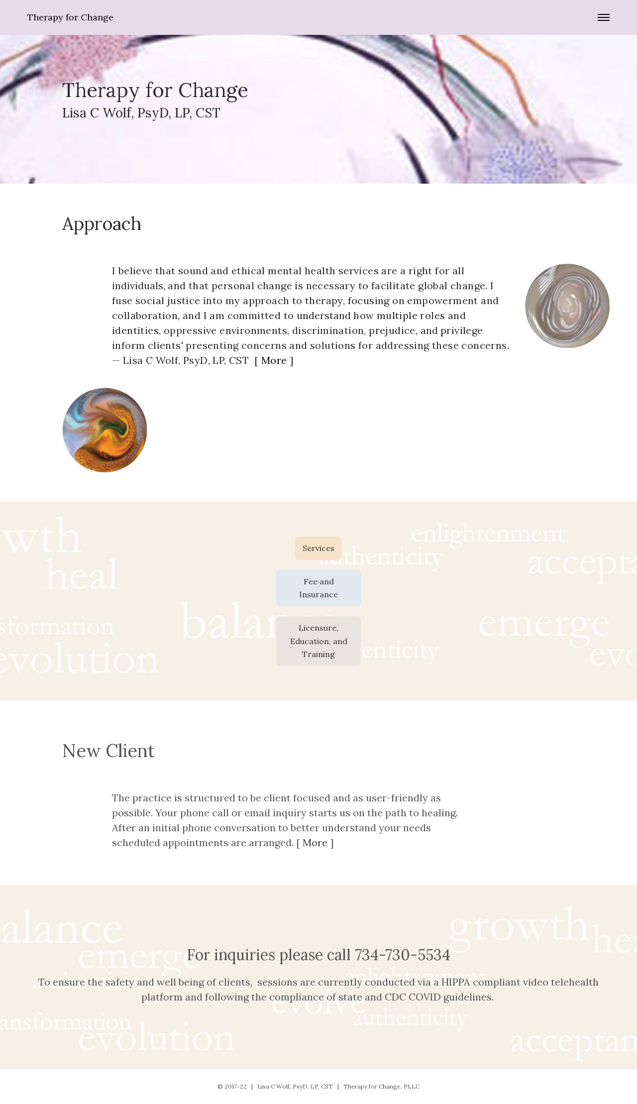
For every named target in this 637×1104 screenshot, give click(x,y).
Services (318, 548)
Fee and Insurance (318, 588)
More (274, 360)
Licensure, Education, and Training (318, 641)
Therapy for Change (70, 17)
